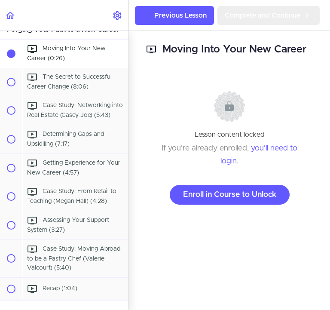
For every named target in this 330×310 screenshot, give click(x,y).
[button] (10, 15)
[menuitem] (117, 15)
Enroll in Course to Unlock (229, 195)
